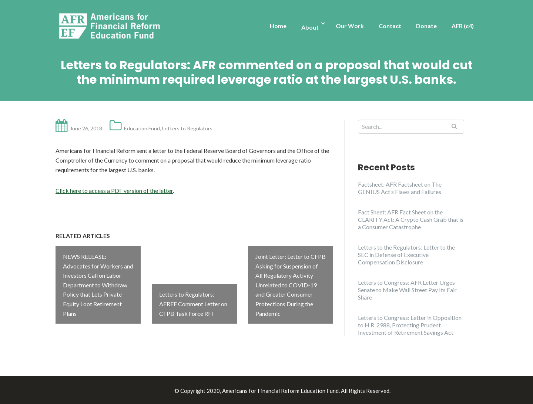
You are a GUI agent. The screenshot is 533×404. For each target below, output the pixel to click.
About (310, 27)
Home (278, 25)
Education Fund (142, 128)
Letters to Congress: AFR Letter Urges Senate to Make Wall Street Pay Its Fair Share (407, 290)
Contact (390, 25)
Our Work (350, 25)
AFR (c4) (463, 25)
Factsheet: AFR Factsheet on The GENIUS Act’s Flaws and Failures (400, 188)
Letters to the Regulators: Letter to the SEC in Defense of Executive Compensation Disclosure (406, 255)
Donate (426, 25)
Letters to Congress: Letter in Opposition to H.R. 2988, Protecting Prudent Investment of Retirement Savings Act (410, 325)
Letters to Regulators (187, 128)
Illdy (167, 389)
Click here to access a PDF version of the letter (114, 190)
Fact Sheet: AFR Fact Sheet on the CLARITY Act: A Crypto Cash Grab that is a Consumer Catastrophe (410, 219)
